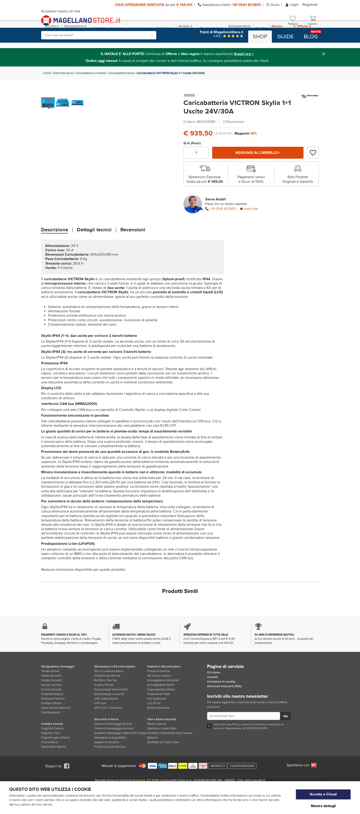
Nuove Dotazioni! (280, 48)
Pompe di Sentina (158, 691)
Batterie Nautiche (158, 727)
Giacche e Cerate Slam (162, 748)
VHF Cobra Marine (106, 718)
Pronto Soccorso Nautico (110, 766)
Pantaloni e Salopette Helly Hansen (169, 753)
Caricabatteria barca (121, 93)
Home (47, 93)
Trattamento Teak (158, 714)
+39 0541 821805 (223, 228)
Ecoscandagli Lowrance (109, 714)
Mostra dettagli (323, 805)
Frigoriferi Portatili (52, 748)
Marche (261, 48)
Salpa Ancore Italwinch (55, 727)
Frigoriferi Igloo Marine (55, 757)
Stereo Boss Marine (53, 766)
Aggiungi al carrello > (257, 172)
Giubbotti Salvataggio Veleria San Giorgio (120, 753)
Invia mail (251, 228)
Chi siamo (213, 692)
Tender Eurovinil (51, 695)
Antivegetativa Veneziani (163, 700)
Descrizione (54, 249)
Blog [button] (311, 36)
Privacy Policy (231, 744)
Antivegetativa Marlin (160, 704)
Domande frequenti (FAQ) (224, 706)
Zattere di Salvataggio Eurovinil (114, 748)
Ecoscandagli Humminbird (110, 709)
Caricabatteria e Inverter (90, 93)
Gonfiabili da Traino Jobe (163, 762)
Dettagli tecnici (94, 249)
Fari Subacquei (156, 718)
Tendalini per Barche (107, 695)
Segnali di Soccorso (106, 762)
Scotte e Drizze (103, 704)
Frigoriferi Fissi (50, 753)
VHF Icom (100, 723)
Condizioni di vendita (221, 701)
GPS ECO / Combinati (108, 727)
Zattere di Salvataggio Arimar (113, 743)
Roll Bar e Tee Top (105, 700)
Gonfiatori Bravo (51, 723)
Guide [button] (285, 36)
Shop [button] (260, 36)
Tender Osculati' (51, 700)
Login (292, 4)
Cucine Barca (49, 762)
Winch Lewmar (156, 743)
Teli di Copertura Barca (108, 691)
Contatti (212, 697)
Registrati (310, 4)
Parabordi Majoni (52, 714)
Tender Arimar (50, 691)
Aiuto (275, 5)
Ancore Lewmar (51, 704)
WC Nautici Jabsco (159, 695)
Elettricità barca (63, 93)
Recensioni (132, 249)
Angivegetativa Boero (161, 709)
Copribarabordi (50, 732)
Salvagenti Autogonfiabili (110, 757)
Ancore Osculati (51, 709)
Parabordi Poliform (53, 718)
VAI (285, 736)
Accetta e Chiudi (323, 796)
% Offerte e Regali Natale (304, 48)
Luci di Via (153, 723)
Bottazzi (152, 757)
